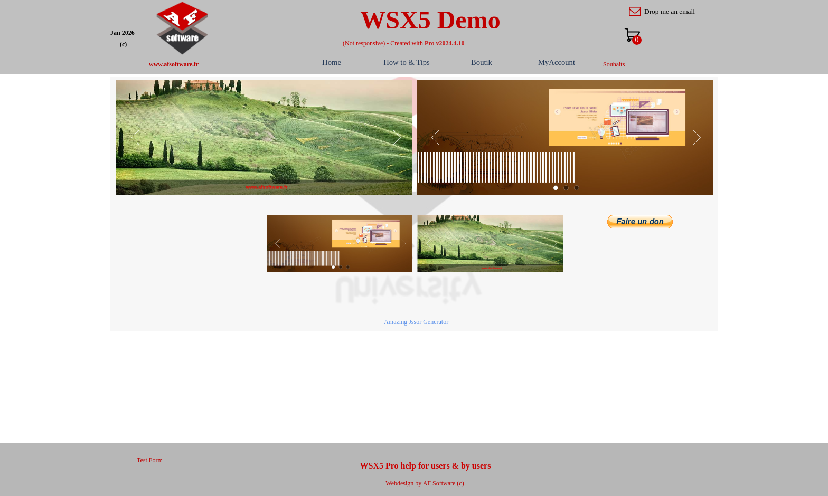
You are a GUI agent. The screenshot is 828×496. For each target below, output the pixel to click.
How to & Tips (406, 62)
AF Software (439, 483)
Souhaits (614, 64)
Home (331, 62)
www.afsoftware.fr (174, 64)
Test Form (150, 460)
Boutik (481, 62)
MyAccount (556, 62)
